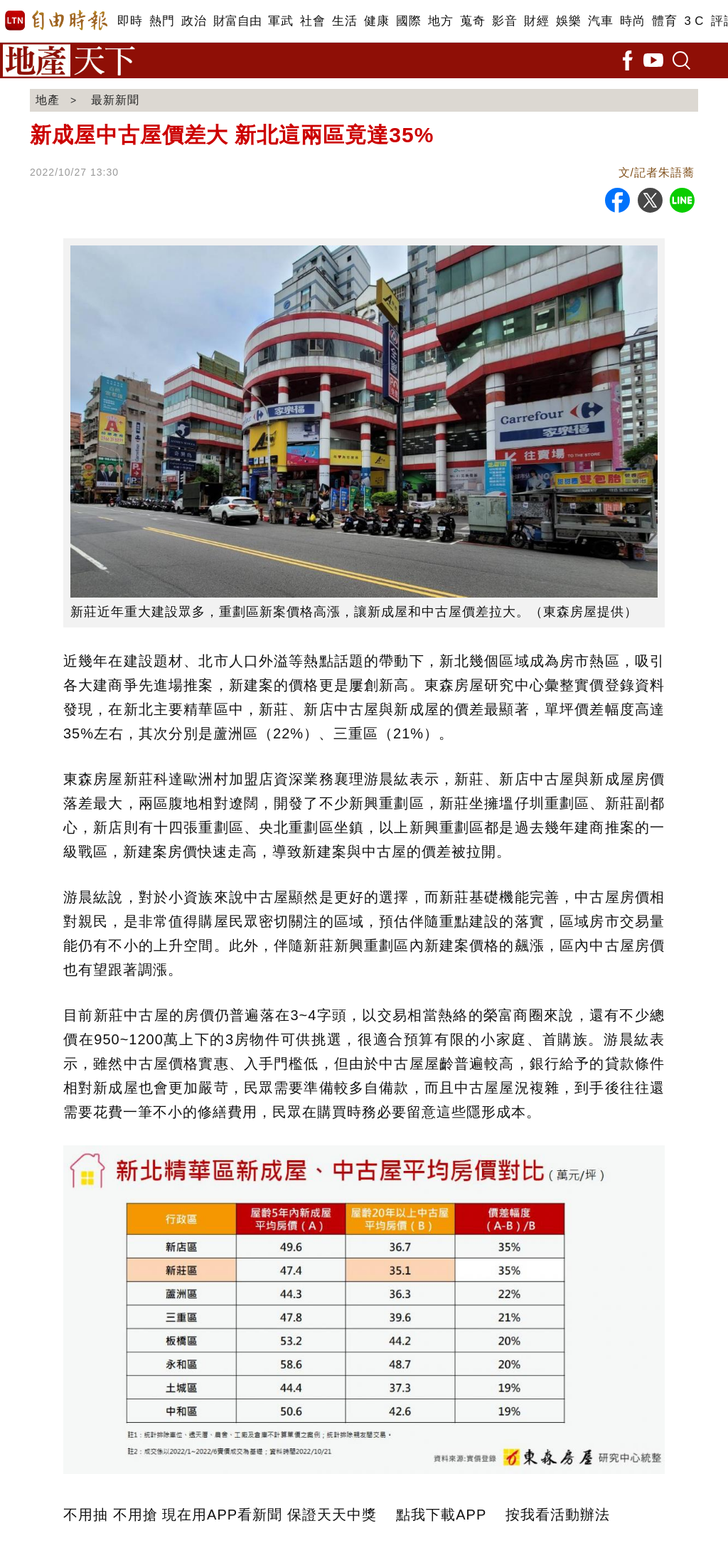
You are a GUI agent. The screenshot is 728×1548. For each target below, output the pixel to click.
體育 (664, 21)
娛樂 (568, 21)
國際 (408, 21)
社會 (312, 21)
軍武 (280, 21)
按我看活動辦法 (557, 1514)
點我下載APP (441, 1514)
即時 (129, 21)
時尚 (632, 21)
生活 (344, 21)
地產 (48, 100)
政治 (193, 21)
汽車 (600, 21)
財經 (536, 21)
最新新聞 (115, 100)
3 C (694, 21)
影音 (504, 21)
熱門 (161, 21)
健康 (376, 21)
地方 (440, 21)
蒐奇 (472, 21)
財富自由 (237, 21)
